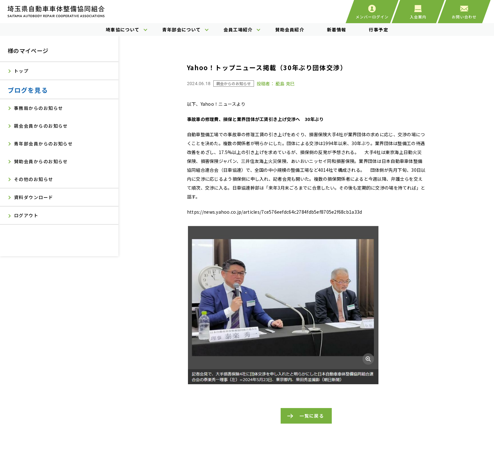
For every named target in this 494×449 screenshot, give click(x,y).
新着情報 (336, 29)
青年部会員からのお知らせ (43, 143)
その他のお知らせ (33, 179)
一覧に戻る (311, 415)
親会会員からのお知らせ (41, 126)
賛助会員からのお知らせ (41, 161)
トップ (21, 71)
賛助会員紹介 (289, 29)
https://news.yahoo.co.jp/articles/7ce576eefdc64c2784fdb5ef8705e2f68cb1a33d (274, 212)
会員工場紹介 (238, 29)
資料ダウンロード (33, 197)
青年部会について (181, 29)
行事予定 (378, 29)
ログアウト (26, 215)
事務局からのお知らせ (38, 108)
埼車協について (122, 29)
